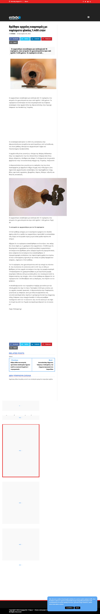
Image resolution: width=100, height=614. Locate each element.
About (26, 1)
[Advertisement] (32, 125)
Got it (77, 607)
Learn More (69, 607)
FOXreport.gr (17, 309)
